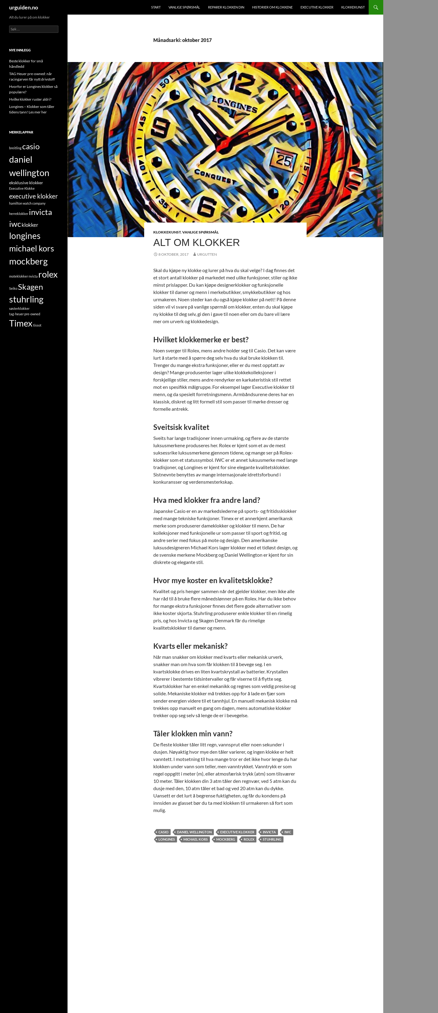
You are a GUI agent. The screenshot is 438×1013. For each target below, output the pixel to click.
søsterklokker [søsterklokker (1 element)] (19, 308)
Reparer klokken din (226, 7)
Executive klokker (317, 7)
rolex (249, 839)
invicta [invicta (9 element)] (40, 211)
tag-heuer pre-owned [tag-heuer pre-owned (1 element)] (24, 314)
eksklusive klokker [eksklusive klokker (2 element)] (26, 182)
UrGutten (207, 254)
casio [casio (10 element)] (31, 146)
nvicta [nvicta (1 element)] (33, 276)
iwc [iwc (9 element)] (15, 223)
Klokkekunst (353, 7)
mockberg (225, 839)
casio (163, 832)
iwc (287, 832)
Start (156, 7)
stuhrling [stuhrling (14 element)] (26, 299)
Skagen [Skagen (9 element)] (30, 286)
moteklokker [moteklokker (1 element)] (18, 276)
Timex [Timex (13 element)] (21, 323)
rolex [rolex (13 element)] (48, 274)
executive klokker (237, 832)
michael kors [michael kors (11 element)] (31, 248)
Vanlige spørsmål (184, 7)
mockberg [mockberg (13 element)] (28, 261)
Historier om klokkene (272, 7)
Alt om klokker (196, 242)
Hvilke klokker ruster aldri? (30, 99)
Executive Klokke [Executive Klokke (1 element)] (22, 188)
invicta (269, 832)
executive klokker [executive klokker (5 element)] (33, 196)
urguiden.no (23, 7)
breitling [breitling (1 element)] (15, 148)
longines (166, 839)
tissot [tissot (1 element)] (37, 325)
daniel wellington (194, 832)
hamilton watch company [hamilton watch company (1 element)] (27, 203)
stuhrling (272, 839)
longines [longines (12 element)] (24, 236)
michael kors (195, 839)
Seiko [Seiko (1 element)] (13, 288)
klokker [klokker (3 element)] (30, 225)
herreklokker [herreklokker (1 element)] (18, 214)
